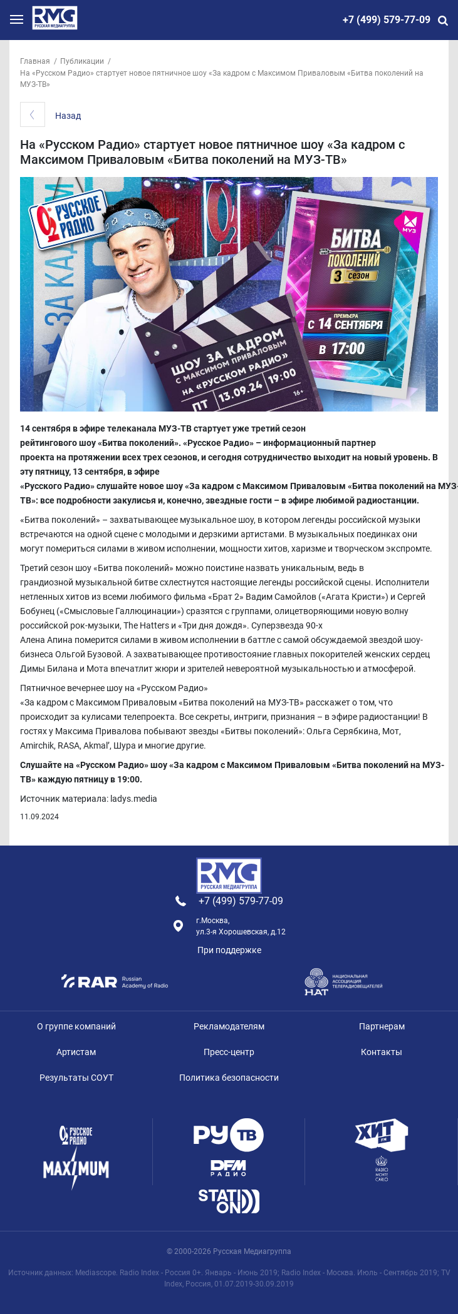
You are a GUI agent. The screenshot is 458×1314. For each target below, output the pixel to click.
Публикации (82, 61)
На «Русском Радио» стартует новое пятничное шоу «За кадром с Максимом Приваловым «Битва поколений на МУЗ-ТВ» (222, 79)
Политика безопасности (229, 1078)
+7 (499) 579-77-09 (386, 20)
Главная (35, 61)
